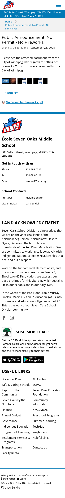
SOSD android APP (33, 359)
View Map (7, 155)
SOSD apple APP (11, 359)
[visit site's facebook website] (4, 318)
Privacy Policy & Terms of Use (16, 475)
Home (8, 21)
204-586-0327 (33, 169)
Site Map (40, 475)
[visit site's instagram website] (12, 318)
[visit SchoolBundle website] (31, 487)
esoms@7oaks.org (36, 181)
